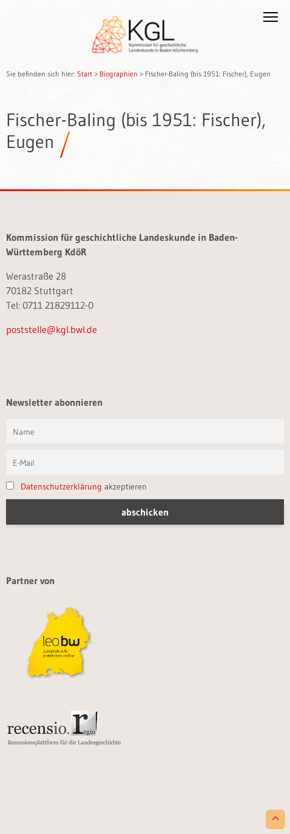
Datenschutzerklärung (61, 486)
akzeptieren (76, 486)
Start (84, 73)
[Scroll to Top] (275, 819)
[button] (270, 19)
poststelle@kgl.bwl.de (51, 329)
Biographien (118, 73)
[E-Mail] (145, 462)
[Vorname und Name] (145, 431)
